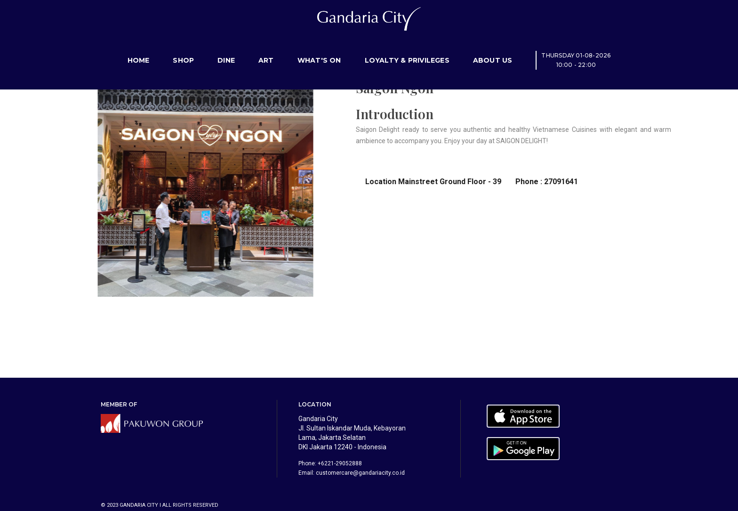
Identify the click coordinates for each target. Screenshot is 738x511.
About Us (493, 49)
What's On (319, 49)
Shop (183, 49)
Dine (226, 49)
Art (266, 49)
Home (139, 49)
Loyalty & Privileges (407, 49)
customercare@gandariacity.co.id (360, 473)
